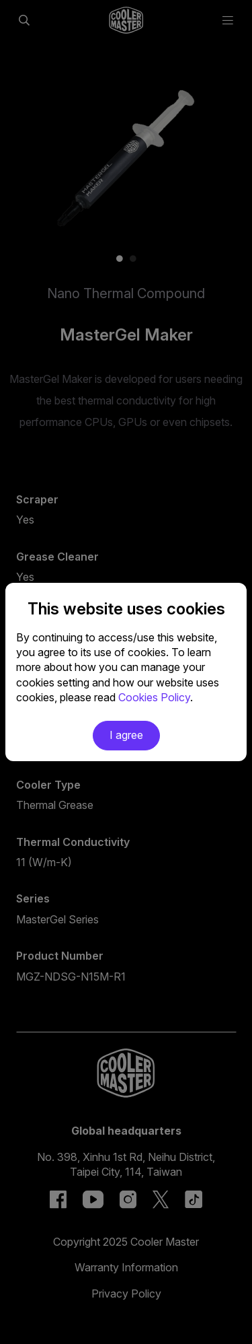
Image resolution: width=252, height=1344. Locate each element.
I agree (126, 735)
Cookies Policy (154, 697)
